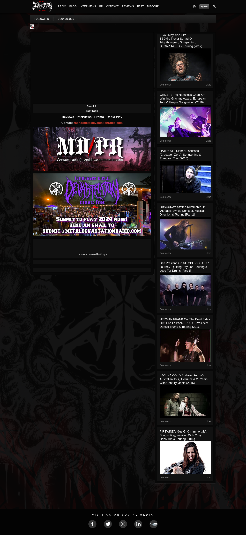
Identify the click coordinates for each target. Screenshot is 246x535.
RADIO (62, 6)
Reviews (68, 117)
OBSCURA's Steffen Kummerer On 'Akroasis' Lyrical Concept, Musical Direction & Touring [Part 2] (182, 210)
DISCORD (153, 6)
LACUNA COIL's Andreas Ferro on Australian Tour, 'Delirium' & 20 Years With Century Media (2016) (184, 379)
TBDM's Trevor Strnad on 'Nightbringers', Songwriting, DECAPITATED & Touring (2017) (181, 42)
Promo (99, 117)
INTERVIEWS (88, 6)
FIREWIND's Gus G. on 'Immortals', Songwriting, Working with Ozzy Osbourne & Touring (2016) (183, 435)
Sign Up (204, 6)
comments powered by (92, 254)
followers (42, 19)
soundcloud (66, 19)
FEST (140, 6)
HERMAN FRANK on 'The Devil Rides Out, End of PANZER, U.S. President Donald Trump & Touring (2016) (185, 323)
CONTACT (112, 6)
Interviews (84, 117)
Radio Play (114, 117)
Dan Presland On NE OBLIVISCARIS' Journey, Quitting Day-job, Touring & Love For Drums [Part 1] (184, 267)
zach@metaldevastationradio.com (98, 122)
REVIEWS (128, 6)
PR (101, 6)
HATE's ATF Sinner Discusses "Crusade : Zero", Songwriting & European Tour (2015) (180, 154)
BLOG (72, 6)
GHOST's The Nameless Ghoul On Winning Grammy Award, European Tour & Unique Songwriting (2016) (183, 98)
